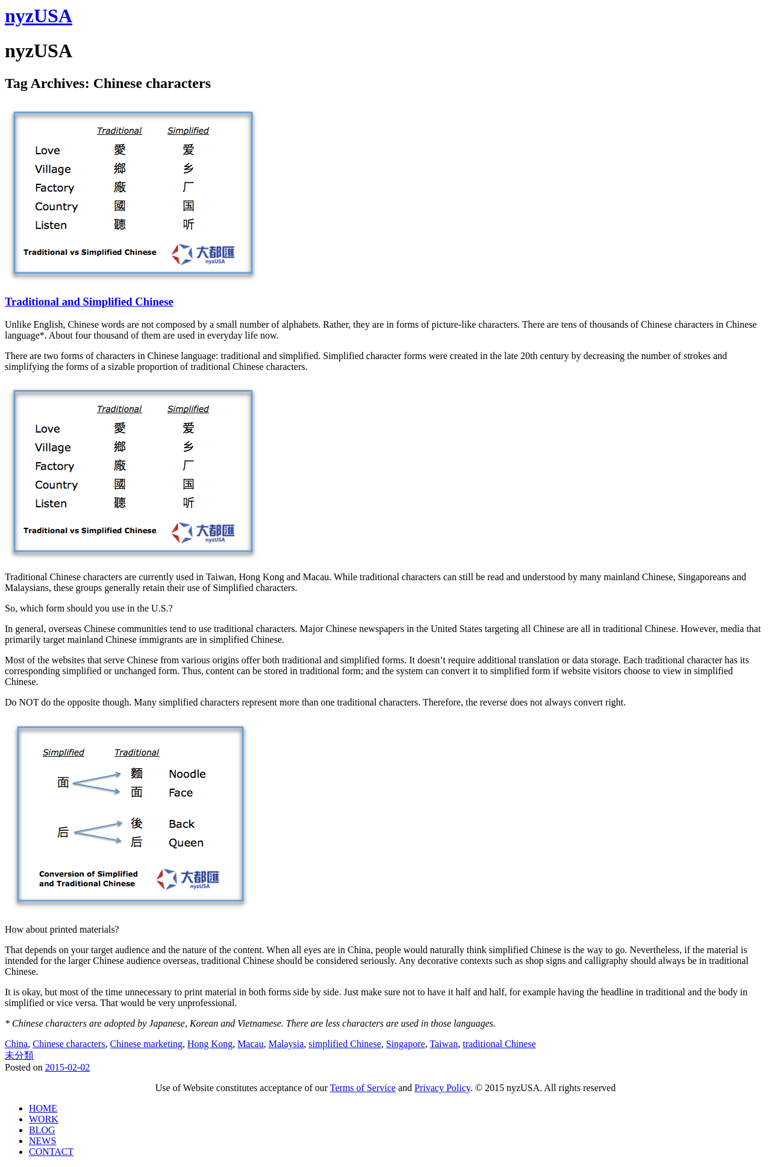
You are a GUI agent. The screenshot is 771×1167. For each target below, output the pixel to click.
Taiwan (443, 1044)
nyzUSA (38, 16)
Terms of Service (363, 1088)
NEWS (42, 1141)
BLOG (42, 1130)
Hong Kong (210, 1044)
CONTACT (51, 1152)
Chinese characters (69, 1044)
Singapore (405, 1044)
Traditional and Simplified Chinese (89, 301)
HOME (43, 1108)
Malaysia (286, 1044)
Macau (250, 1044)
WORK (43, 1119)
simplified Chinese (344, 1044)
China (16, 1044)
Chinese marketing (146, 1044)
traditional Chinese (499, 1044)
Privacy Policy (442, 1088)
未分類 (19, 1055)
